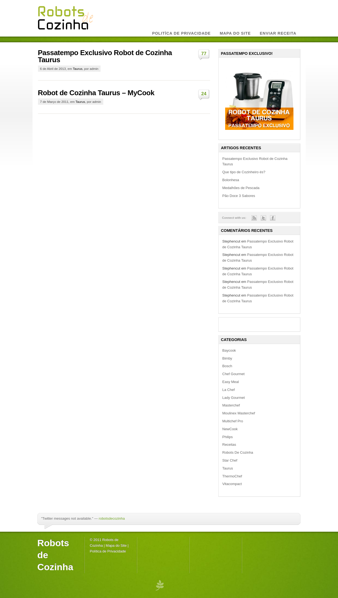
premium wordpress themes (159, 585)
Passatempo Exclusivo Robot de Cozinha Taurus (105, 56)
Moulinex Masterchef (238, 413)
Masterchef (231, 405)
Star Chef (229, 460)
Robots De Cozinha (237, 452)
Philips (227, 437)
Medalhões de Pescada (241, 188)
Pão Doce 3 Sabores (238, 196)
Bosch (227, 366)
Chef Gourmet (233, 374)
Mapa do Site (116, 545)
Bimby (227, 358)
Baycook (229, 350)
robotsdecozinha (112, 518)
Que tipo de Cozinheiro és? (244, 172)
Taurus (78, 68)
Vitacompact (232, 484)
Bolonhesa (230, 180)
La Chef (228, 390)
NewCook (230, 429)
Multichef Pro (232, 421)
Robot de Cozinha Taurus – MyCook (96, 93)
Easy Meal (230, 382)
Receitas (229, 444)
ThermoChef (232, 476)
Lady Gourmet (233, 398)
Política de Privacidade (108, 551)
